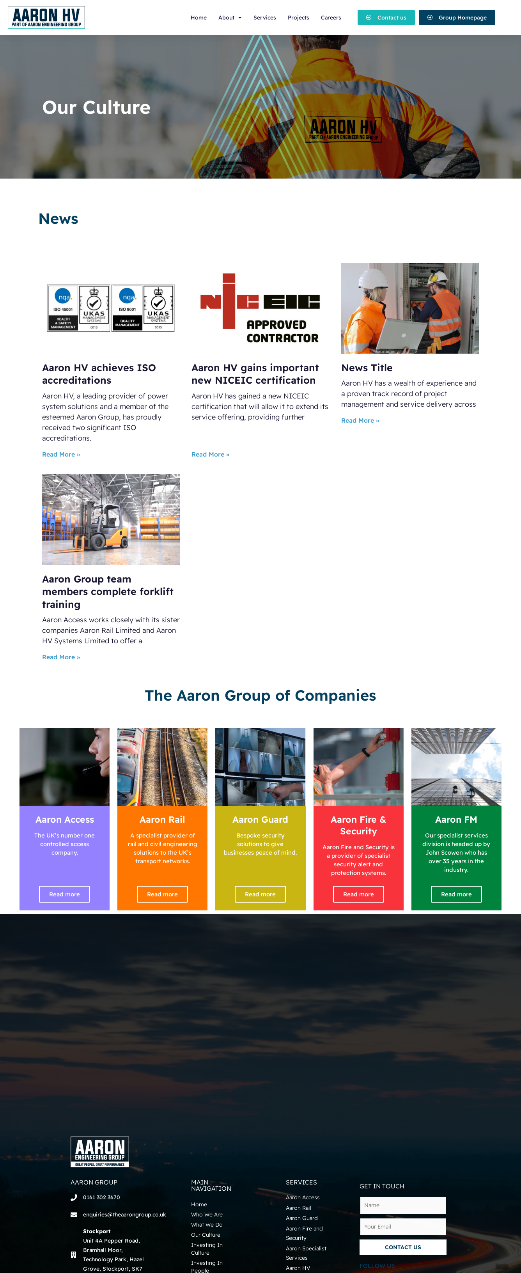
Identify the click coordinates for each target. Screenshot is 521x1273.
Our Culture (205, 1234)
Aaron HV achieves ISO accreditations (99, 373)
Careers (331, 17)
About (230, 17)
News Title (367, 367)
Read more (64, 894)
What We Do (207, 1224)
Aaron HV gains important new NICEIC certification (255, 373)
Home (199, 17)
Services (264, 17)
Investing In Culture (207, 1248)
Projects (298, 17)
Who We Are (207, 1214)
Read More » (61, 454)
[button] (386, 17)
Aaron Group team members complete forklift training (108, 591)
